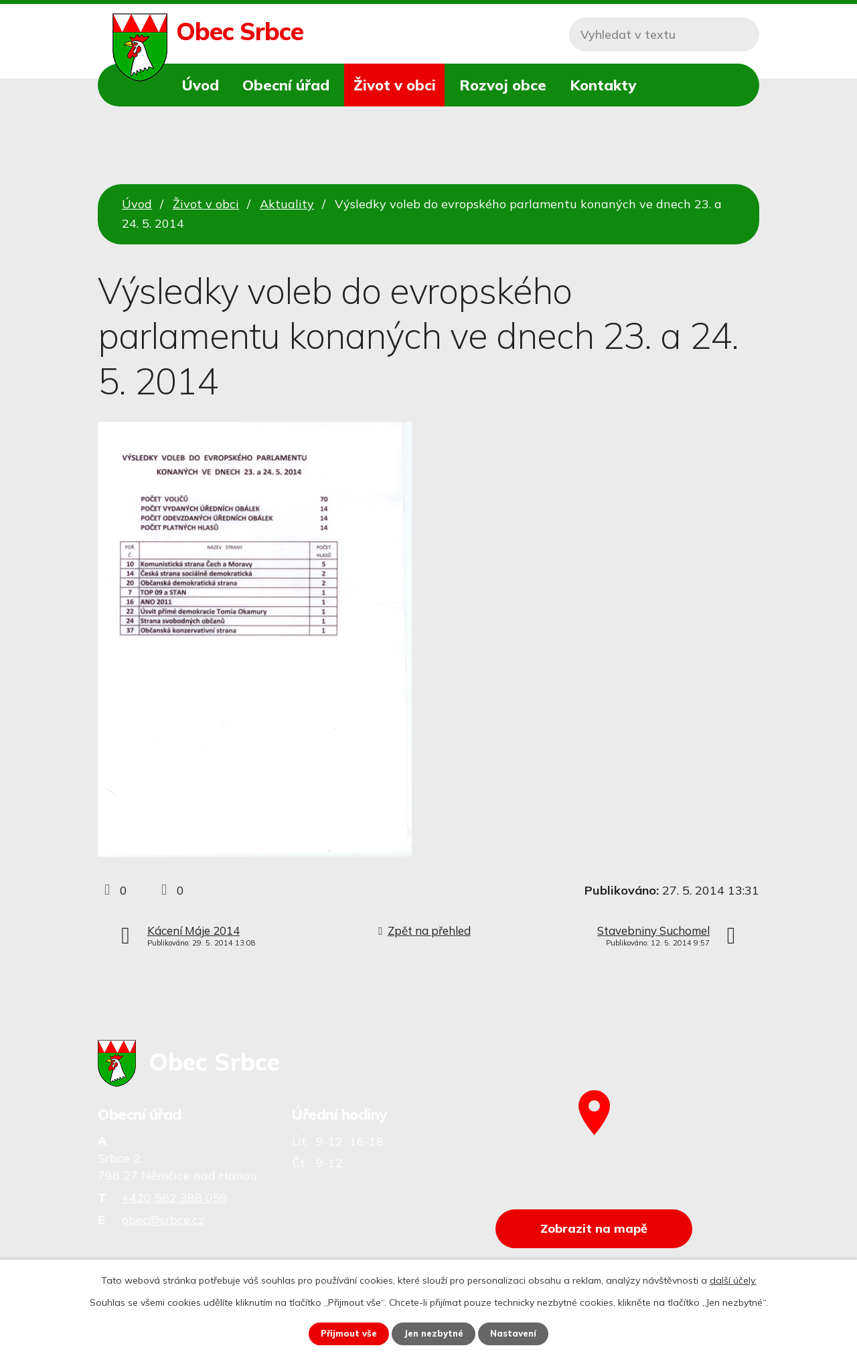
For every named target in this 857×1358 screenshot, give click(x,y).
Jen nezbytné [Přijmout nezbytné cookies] (434, 1333)
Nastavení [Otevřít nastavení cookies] (518, 1333)
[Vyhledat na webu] (664, 34)
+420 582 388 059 (175, 1197)
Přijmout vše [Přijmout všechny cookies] (345, 1333)
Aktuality (287, 204)
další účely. (733, 1280)
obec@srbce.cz (163, 1219)
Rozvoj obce (502, 85)
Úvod (200, 85)
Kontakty (603, 85)
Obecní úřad (285, 85)
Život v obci (395, 85)
